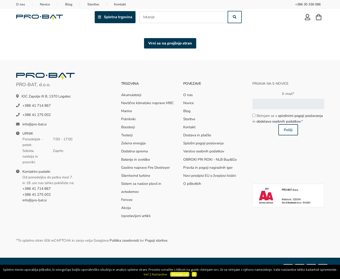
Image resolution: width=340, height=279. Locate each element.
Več (146, 274)
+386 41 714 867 (36, 105)
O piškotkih (192, 183)
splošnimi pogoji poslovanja (300, 115)
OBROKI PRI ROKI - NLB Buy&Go (210, 159)
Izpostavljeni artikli (135, 215)
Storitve (93, 4)
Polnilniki (128, 119)
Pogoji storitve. (156, 240)
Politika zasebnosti (124, 240)
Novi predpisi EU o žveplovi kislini (209, 175)
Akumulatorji (131, 95)
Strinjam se (180, 274)
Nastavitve (159, 274)
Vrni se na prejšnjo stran (170, 43)
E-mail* (288, 93)
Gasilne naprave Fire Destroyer (145, 167)
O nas (20, 4)
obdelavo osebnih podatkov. (278, 121)
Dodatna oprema (134, 151)
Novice (45, 4)
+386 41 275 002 (36, 114)
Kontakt (120, 4)
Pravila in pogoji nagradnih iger (208, 167)
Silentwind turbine (135, 175)
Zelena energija (133, 143)
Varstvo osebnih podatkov (203, 151)
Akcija (126, 207)
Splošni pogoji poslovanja (203, 143)
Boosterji (128, 127)
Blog (68, 4)
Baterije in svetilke (135, 159)
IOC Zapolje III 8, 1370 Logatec (46, 96)
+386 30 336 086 (308, 4)
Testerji (126, 135)
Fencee (126, 199)
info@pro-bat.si (34, 124)
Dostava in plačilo (197, 135)
